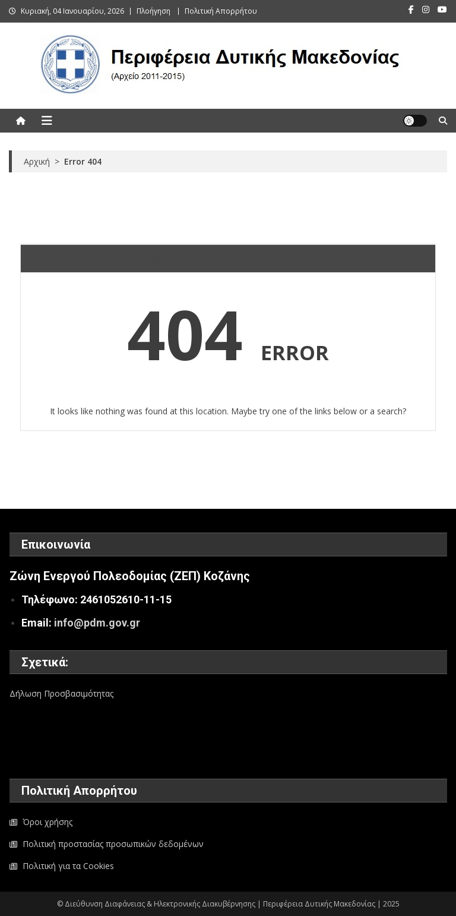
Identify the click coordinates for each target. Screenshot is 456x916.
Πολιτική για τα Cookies (68, 865)
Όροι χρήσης (47, 821)
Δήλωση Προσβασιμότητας (61, 693)
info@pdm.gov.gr (97, 622)
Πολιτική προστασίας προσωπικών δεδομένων (113, 843)
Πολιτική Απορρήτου (221, 11)
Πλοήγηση (153, 11)
